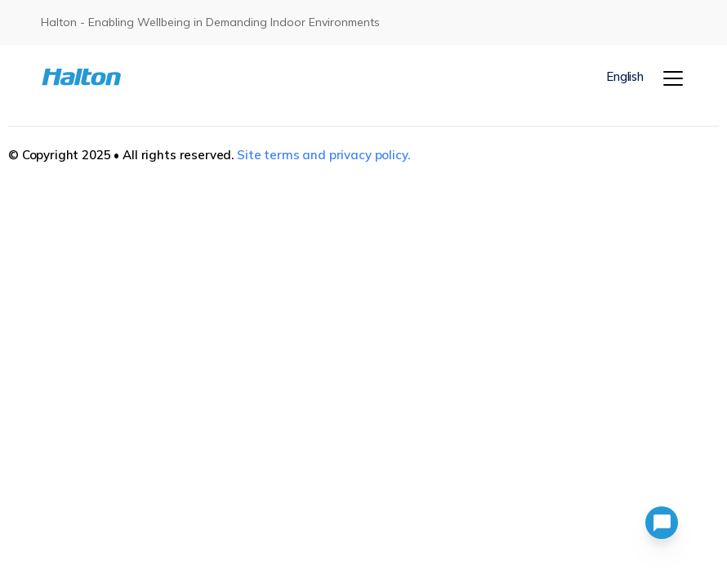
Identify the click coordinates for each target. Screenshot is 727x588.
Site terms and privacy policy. (323, 155)
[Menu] (673, 78)
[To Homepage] (95, 77)
